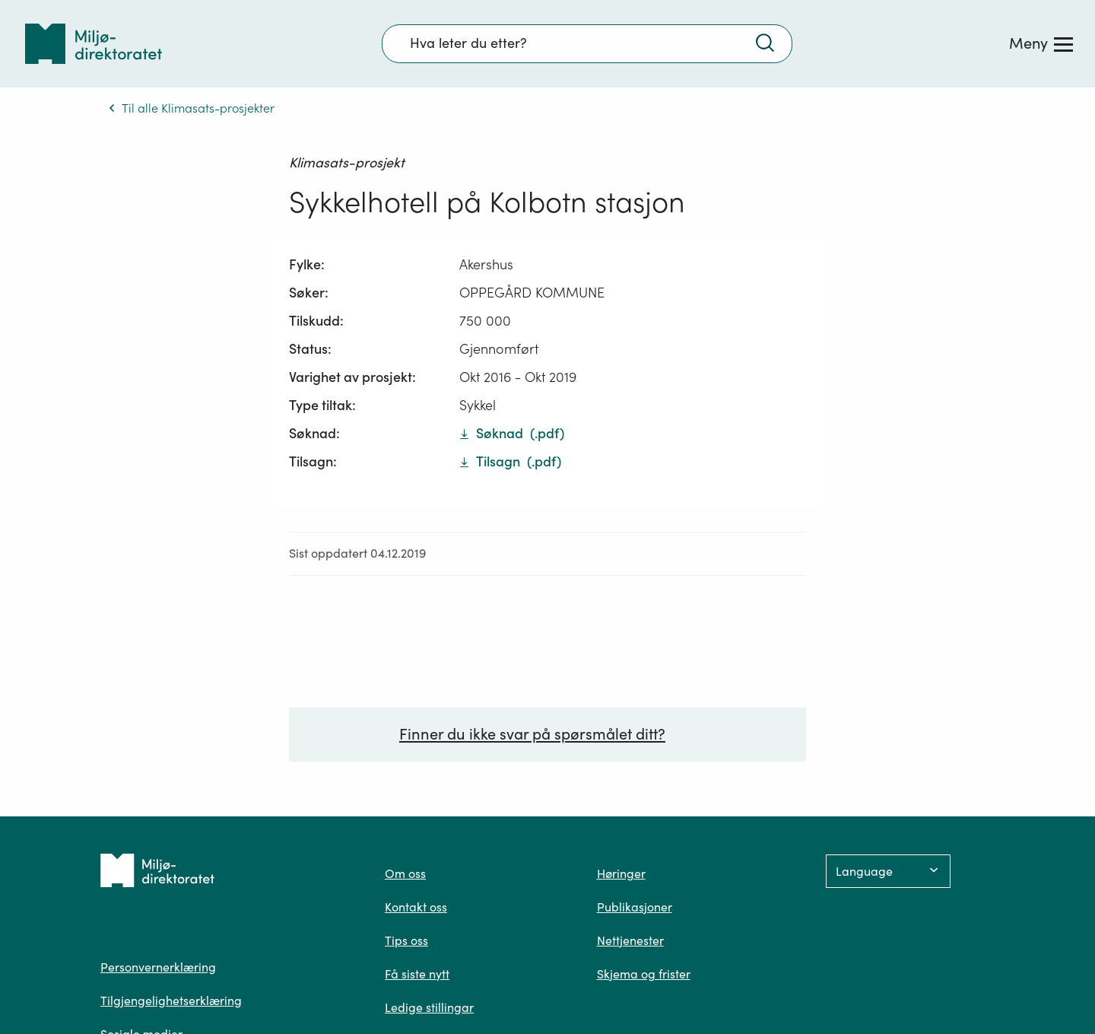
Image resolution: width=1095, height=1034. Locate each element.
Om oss (405, 873)
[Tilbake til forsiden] (93, 43)
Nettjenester (630, 940)
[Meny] (1041, 43)
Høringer (621, 873)
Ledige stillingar (429, 1007)
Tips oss (406, 940)
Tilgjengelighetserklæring (171, 1000)
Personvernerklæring (158, 967)
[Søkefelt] (587, 43)
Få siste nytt (417, 974)
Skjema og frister (643, 974)
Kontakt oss (416, 907)
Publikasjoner (634, 907)
